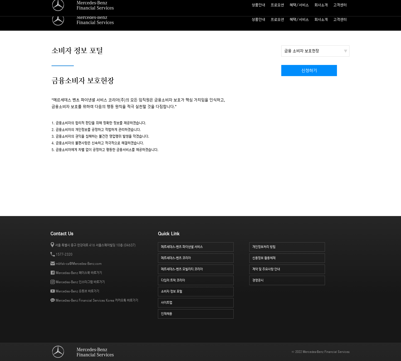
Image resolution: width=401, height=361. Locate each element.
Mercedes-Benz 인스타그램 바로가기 (80, 282)
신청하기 (309, 71)
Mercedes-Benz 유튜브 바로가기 (77, 291)
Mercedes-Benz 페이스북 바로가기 (79, 273)
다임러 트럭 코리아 (197, 279)
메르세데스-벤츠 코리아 (197, 257)
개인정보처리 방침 (288, 246)
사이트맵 (299, 4)
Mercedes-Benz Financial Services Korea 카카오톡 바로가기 (97, 300)
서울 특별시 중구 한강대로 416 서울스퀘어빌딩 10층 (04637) (95, 245)
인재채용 (197, 313)
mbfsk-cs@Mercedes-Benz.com (79, 263)
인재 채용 (317, 4)
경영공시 (288, 279)
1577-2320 (64, 254)
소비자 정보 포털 (338, 4)
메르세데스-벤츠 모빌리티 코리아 (197, 268)
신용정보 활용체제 (288, 257)
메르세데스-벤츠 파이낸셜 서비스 (197, 246)
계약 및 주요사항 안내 (288, 268)
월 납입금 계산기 (277, 4)
